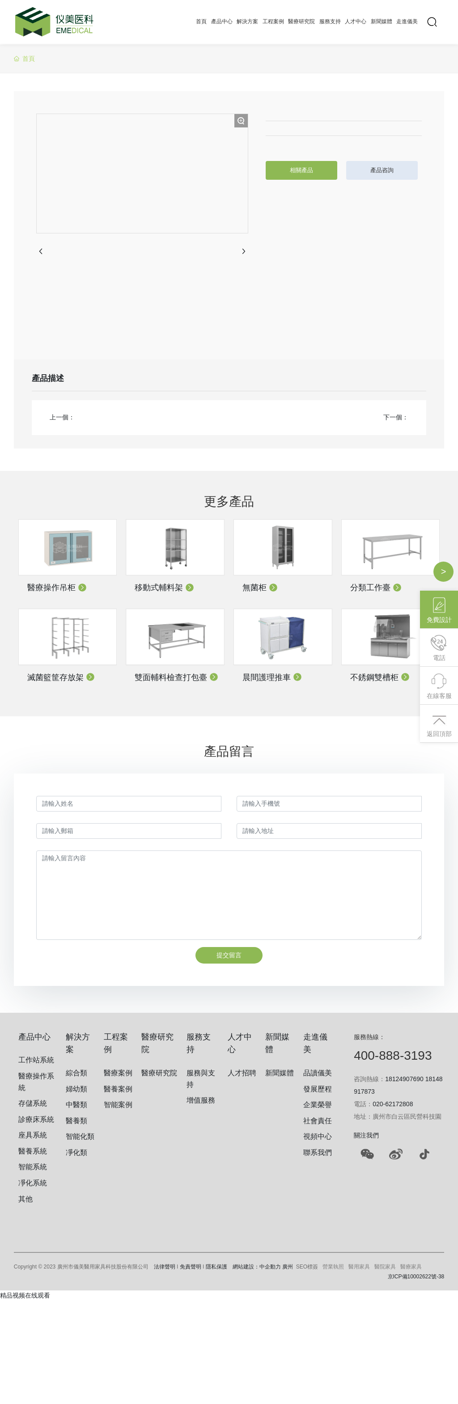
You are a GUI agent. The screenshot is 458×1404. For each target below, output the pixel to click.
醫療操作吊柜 (57, 587)
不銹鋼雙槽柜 (380, 677)
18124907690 (404, 1079)
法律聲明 (164, 1267)
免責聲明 (190, 1267)
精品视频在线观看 (25, 1295)
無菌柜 (260, 587)
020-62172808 (393, 1104)
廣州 (287, 1267)
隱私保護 (216, 1267)
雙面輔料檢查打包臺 (176, 677)
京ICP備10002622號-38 (416, 1276)
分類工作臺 (376, 587)
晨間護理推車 (272, 677)
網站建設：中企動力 (257, 1267)
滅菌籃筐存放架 (61, 677)
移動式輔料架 (164, 587)
